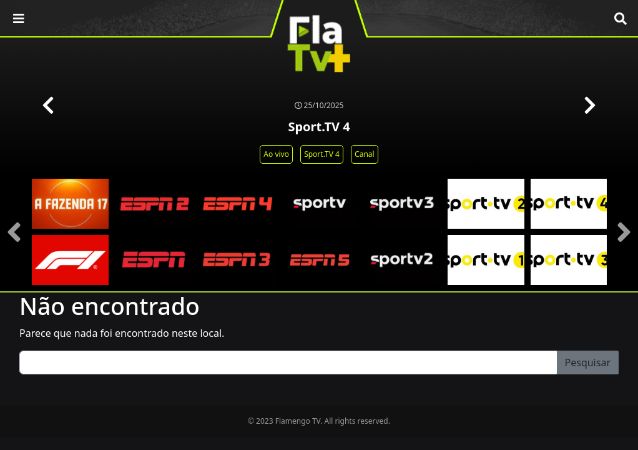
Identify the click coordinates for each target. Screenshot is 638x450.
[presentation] (14, 232)
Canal (365, 154)
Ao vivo (276, 154)
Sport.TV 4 (322, 154)
